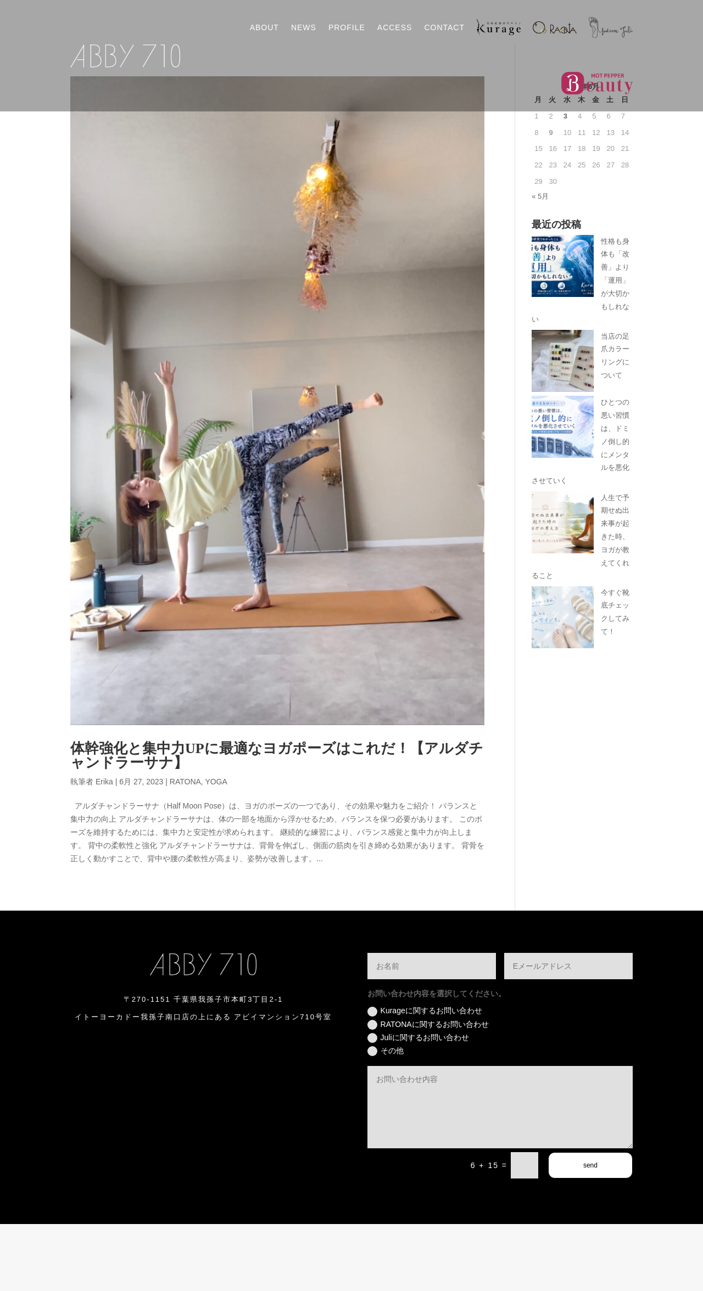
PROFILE (346, 27)
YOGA (216, 848)
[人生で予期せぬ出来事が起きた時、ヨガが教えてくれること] (563, 591)
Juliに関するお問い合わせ (418, 1105)
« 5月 (540, 263)
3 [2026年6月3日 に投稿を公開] (565, 183)
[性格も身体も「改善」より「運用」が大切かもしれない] (563, 335)
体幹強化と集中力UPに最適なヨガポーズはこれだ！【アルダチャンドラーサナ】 (276, 822)
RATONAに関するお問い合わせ (428, 1092)
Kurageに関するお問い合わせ (424, 1078)
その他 (385, 1118)
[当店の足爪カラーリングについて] (563, 430)
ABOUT (264, 27)
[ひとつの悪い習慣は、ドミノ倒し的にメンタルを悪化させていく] (563, 496)
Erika (104, 848)
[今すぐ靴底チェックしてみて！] (563, 686)
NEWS (303, 27)
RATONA (185, 848)
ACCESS (394, 27)
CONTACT (444, 27)
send (590, 1232)
